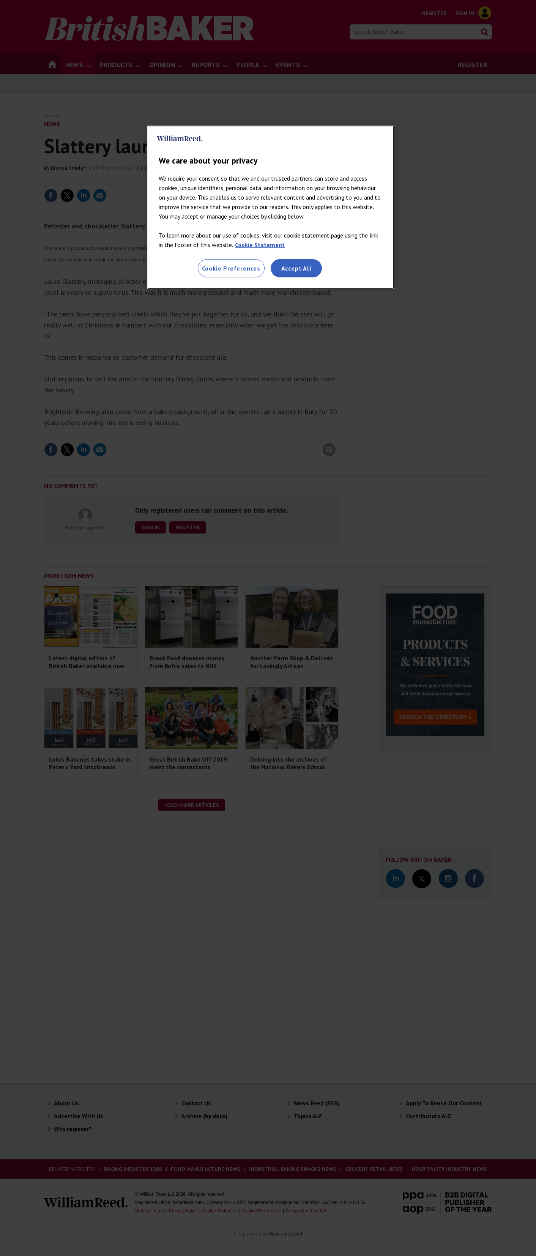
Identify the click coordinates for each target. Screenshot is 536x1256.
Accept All (296, 268)
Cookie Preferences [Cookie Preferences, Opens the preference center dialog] (231, 268)
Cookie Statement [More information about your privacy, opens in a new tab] (260, 245)
